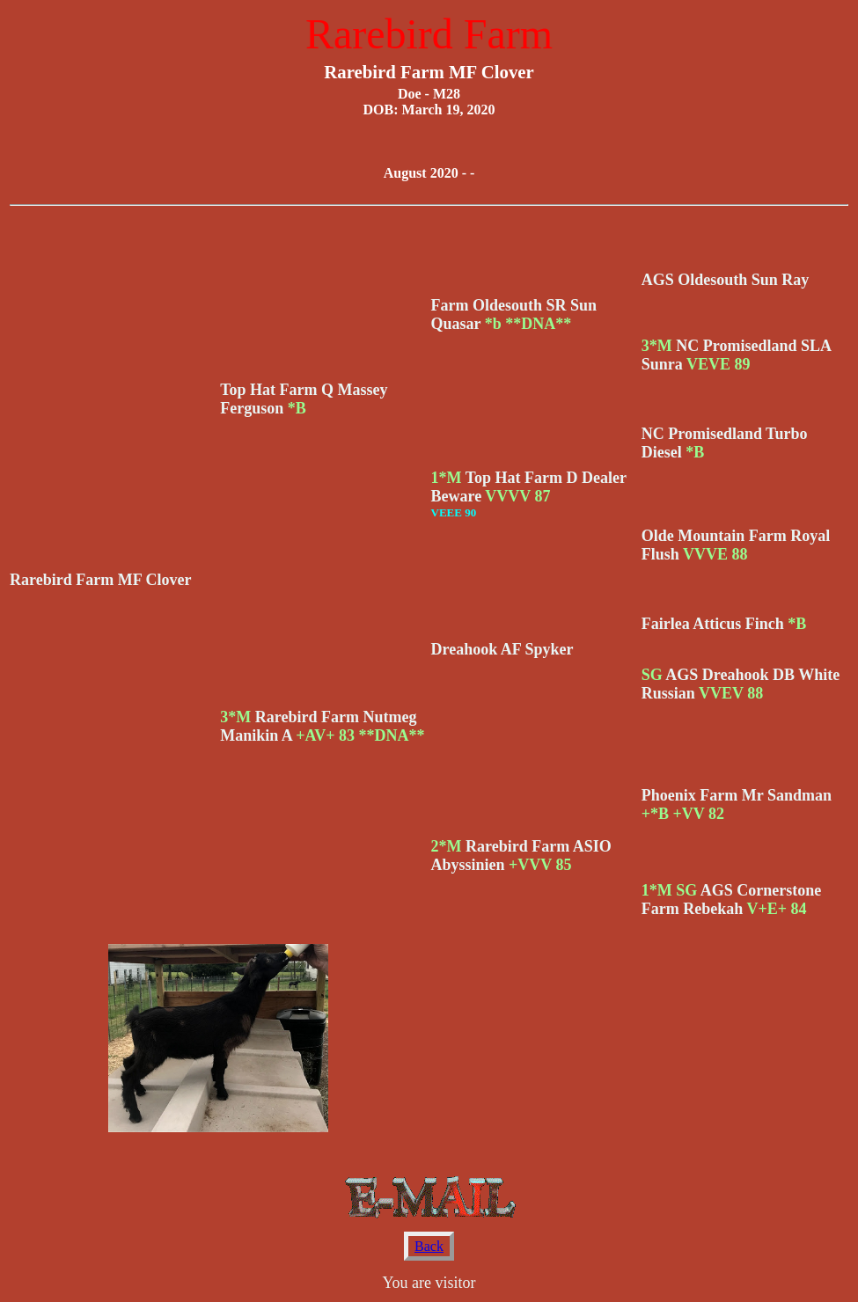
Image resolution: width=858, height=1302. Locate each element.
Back (429, 1246)
